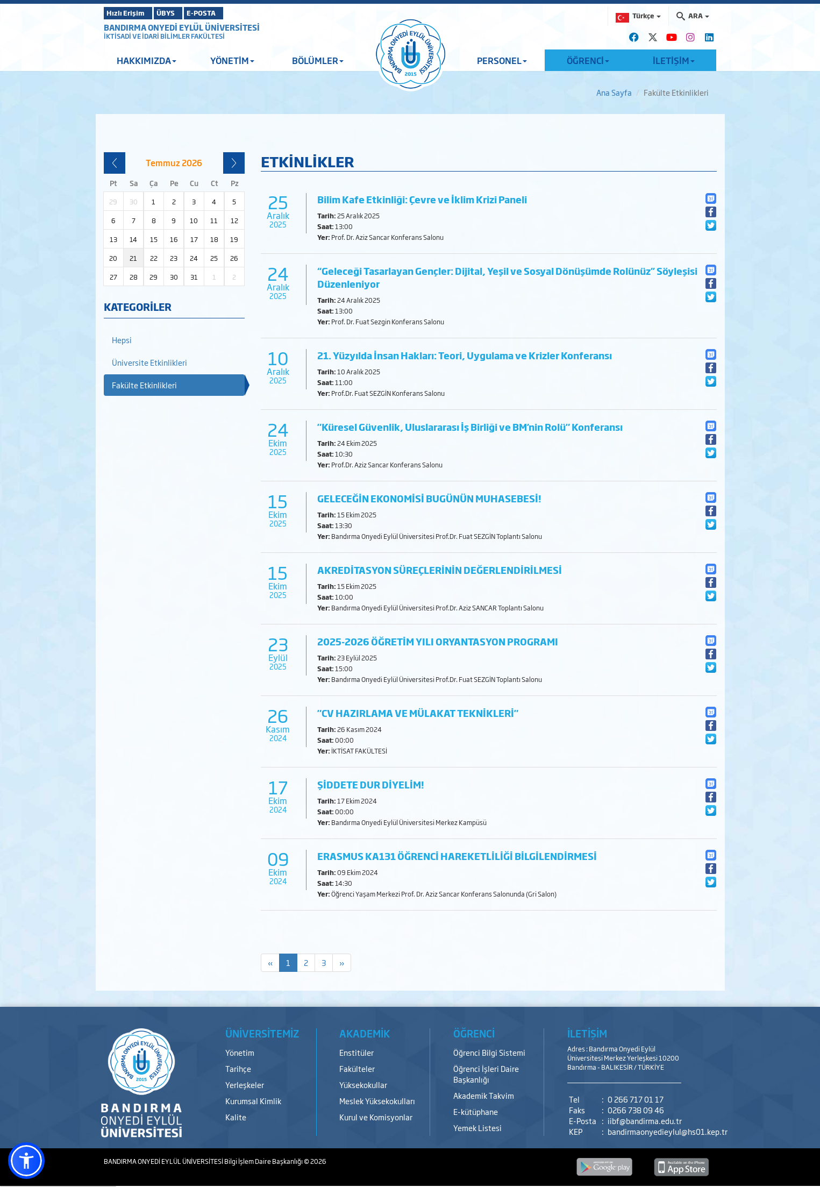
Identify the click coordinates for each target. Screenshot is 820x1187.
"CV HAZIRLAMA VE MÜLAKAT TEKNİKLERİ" (417, 713)
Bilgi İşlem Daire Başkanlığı (264, 1161)
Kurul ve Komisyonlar (375, 1116)
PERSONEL (502, 60)
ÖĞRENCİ (588, 60)
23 (173, 258)
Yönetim (239, 1052)
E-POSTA (232, 13)
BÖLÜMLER (318, 60)
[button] (26, 1160)
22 (154, 258)
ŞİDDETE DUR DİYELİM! (370, 784)
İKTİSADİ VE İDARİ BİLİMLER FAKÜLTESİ (164, 36)
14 (133, 239)
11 (214, 220)
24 (194, 258)
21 (133, 258)
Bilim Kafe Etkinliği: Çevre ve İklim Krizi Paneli (422, 199)
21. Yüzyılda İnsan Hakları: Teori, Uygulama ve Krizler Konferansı (464, 355)
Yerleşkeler (244, 1084)
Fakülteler (357, 1068)
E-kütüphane (475, 1111)
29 (153, 277)
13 (113, 239)
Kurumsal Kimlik (253, 1100)
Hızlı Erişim (130, 13)
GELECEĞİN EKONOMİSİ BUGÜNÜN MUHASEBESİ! (429, 498)
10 (194, 220)
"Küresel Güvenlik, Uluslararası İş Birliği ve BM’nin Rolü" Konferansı (470, 426)
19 (234, 239)
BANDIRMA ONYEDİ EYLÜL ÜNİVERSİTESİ (182, 27)
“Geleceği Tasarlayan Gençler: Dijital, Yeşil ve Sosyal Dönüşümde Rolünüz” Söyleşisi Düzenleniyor (507, 277)
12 (234, 220)
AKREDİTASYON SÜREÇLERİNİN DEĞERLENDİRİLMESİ (439, 570)
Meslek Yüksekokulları (377, 1100)
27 (113, 277)
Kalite (235, 1116)
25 (214, 258)
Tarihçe (238, 1068)
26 (234, 258)
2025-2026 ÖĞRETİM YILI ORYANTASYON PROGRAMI (437, 641)
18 (214, 239)
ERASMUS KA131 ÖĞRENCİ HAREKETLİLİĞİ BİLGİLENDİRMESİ (457, 856)
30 (174, 277)
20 (113, 258)
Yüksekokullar (363, 1084)
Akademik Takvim (483, 1095)
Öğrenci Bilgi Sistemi (489, 1052)
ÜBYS (183, 13)
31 (194, 277)
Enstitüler (356, 1052)
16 (174, 239)
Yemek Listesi (477, 1127)
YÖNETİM (232, 60)
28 (134, 277)
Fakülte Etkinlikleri (144, 384)
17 (194, 239)
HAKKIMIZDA (146, 60)
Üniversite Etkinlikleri (149, 362)
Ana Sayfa (614, 92)
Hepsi (122, 339)
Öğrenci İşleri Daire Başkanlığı (486, 1074)
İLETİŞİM (674, 60)
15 (154, 239)
